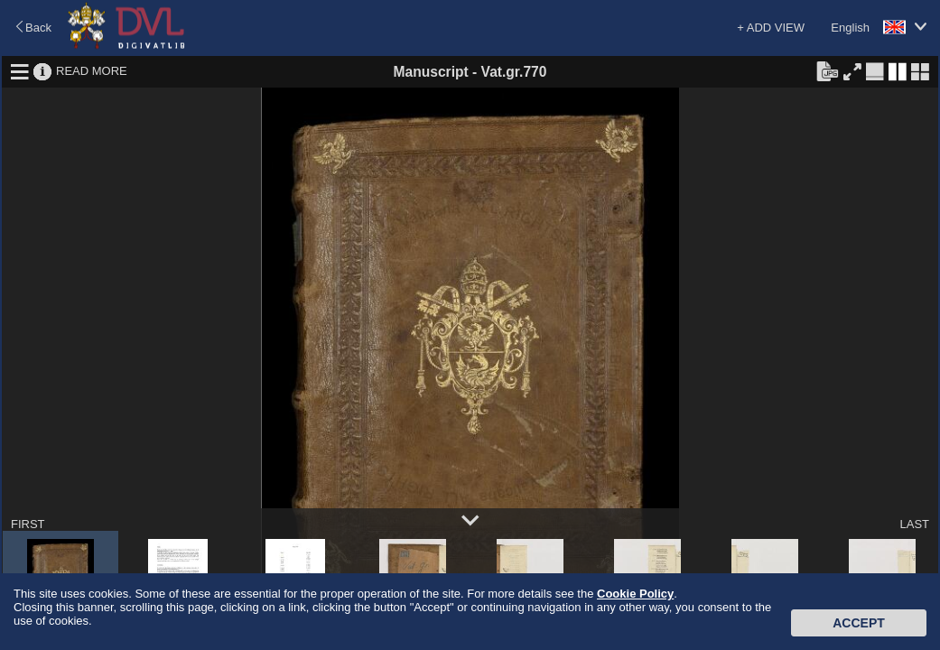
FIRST (28, 524)
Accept (859, 623)
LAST (914, 524)
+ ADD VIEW (771, 27)
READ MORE (91, 71)
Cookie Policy (635, 593)
